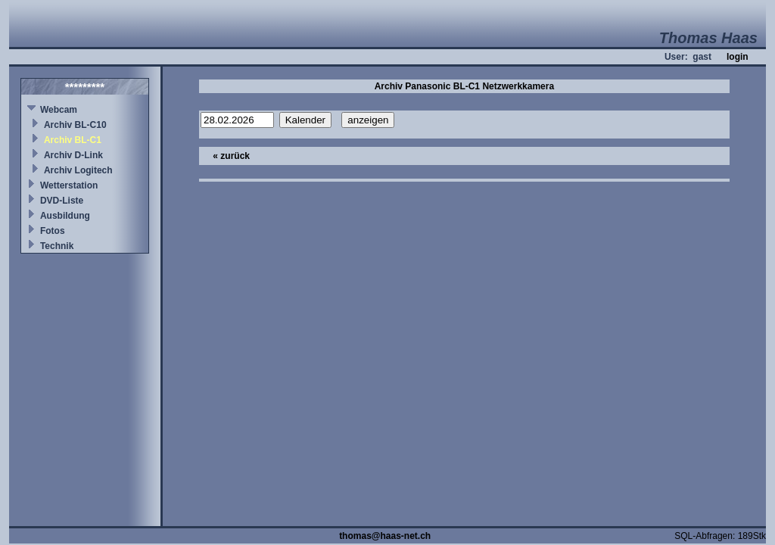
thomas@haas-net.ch (385, 536)
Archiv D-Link (73, 155)
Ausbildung (65, 215)
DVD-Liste (61, 200)
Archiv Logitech (78, 170)
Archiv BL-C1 (72, 140)
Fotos (52, 231)
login (738, 56)
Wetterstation (69, 185)
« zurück (231, 156)
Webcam (58, 109)
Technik (56, 246)
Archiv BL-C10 (75, 125)
